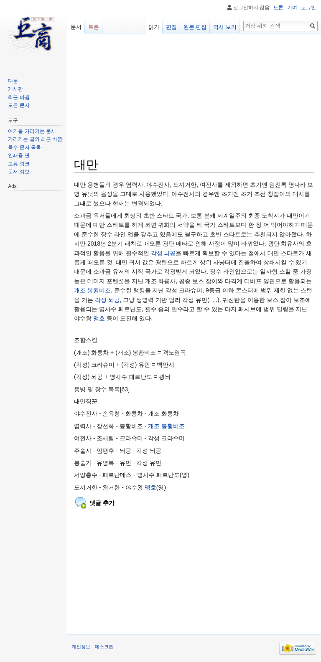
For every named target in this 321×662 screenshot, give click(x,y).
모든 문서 (18, 105)
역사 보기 (225, 27)
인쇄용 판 (18, 155)
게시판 (15, 89)
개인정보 (81, 646)
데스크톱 (104, 646)
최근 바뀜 (18, 97)
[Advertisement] (194, 98)
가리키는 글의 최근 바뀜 (35, 139)
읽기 (153, 27)
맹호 (99, 318)
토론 (278, 7)
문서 (76, 27)
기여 (292, 7)
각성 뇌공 (163, 253)
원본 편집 (195, 27)
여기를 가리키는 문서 (32, 131)
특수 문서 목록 (24, 147)
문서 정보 (18, 172)
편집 (171, 27)
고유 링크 (18, 164)
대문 (13, 81)
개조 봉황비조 (92, 290)
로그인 (308, 7)
